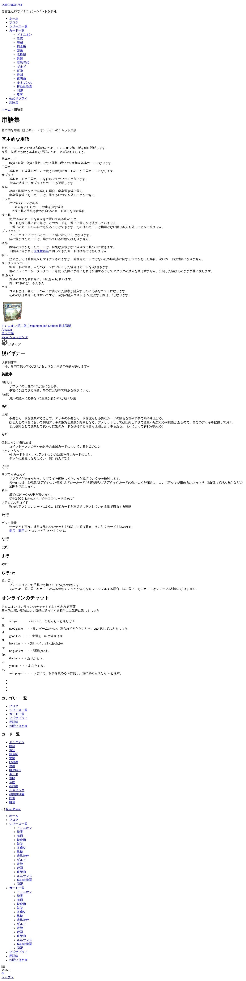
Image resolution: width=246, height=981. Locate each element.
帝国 (20, 74)
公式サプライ (18, 98)
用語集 (13, 102)
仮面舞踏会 (41, 251)
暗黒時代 (23, 62)
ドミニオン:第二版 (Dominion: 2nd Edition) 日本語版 (36, 325)
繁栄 (20, 50)
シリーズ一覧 (18, 26)
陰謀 (20, 38)
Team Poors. (13, 809)
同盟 (20, 90)
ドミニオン (24, 34)
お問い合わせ (18, 726)
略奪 (20, 94)
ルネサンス (24, 82)
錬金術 (21, 46)
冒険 (20, 70)
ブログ (13, 22)
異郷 (20, 58)
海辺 (20, 42)
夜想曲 (21, 78)
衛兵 (12, 530)
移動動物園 (24, 86)
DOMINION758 (12, 4)
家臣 (21, 530)
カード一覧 (16, 30)
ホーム (13, 18)
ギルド (21, 66)
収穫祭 (21, 54)
